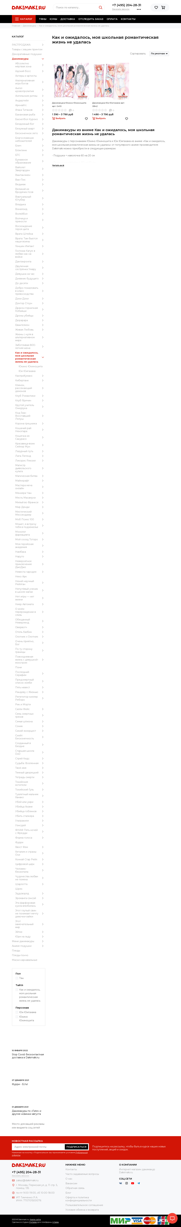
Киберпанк (30, 380)
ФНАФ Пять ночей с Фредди (30, 832)
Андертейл (30, 100)
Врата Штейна (30, 233)
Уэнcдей (30, 825)
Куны (53, 19)
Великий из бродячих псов (30, 191)
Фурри (19, 842)
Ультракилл (30, 820)
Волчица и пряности (30, 220)
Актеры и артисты (26, 75)
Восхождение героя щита (30, 228)
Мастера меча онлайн (30, 487)
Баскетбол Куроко (30, 119)
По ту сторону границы (30, 650)
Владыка (30, 204)
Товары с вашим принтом (27, 49)
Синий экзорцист (30, 730)
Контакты (128, 19)
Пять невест (30, 687)
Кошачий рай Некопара (30, 430)
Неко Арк (21, 576)
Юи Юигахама (27, 371)
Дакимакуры (28, 58)
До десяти (30, 283)
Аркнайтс (30, 105)
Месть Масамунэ (30, 497)
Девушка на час (30, 273)
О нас (68, 1178)
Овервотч (30, 627)
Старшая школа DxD (30, 752)
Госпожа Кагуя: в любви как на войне (30, 253)
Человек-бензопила (30, 870)
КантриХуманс (30, 375)
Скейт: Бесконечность (30, 737)
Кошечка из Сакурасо (30, 437)
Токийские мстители (30, 783)
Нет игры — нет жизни (30, 598)
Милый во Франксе (30, 502)
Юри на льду (30, 936)
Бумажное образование (30, 161)
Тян (21, 978)
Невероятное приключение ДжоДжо (30, 564)
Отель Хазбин (30, 631)
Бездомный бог (30, 123)
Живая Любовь (30, 329)
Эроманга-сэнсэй (30, 898)
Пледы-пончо (20, 955)
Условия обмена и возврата (82, 1209)
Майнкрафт (30, 480)
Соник (30, 726)
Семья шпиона (30, 721)
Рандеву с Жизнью (30, 692)
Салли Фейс (30, 709)
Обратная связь (74, 1188)
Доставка (67, 19)
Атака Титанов (30, 109)
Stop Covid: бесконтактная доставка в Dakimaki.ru (28, 1056)
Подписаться (76, 1146)
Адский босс (30, 71)
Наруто (30, 556)
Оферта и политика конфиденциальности (78, 1199)
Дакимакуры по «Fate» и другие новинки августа (26, 1112)
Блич (30, 145)
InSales (55, 1222)
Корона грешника (30, 423)
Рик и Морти (23, 704)
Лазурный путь (30, 451)
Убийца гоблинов (30, 811)
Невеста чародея (30, 571)
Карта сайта (35, 1219)
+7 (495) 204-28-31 (126, 5)
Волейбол (30, 213)
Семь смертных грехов (30, 715)
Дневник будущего (30, 278)
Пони (18, 667)
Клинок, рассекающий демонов (30, 388)
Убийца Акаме (30, 806)
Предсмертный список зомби (30, 681)
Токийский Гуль (30, 789)
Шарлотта (30, 884)
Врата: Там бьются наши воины (30, 240)
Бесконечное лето (30, 133)
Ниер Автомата (30, 604)
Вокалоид (30, 209)
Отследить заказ (90, 19)
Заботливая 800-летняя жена (30, 347)
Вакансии (71, 1183)
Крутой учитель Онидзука (30, 407)
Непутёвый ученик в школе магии (30, 590)
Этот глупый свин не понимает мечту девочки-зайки (30, 913)
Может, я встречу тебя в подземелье (30, 526)
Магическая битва (30, 475)
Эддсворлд (30, 893)
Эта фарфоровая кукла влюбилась (30, 904)
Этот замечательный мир (30, 924)
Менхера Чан (30, 493)
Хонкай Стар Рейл (30, 859)
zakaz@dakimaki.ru (27, 1180)
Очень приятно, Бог (30, 643)
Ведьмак (30, 184)
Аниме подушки (28, 945)
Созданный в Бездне (30, 745)
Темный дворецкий (30, 772)
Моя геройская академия (30, 546)
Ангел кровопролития (30, 90)
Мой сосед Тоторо (30, 539)
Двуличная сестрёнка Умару (30, 268)
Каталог (23, 19)
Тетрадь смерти (30, 777)
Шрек (18, 888)
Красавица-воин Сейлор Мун (30, 445)
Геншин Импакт (30, 246)
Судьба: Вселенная (30, 763)
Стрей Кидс (30, 758)
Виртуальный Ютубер (30, 198)
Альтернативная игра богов (30, 82)
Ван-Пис (30, 179)
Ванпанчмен (30, 175)
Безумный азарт (30, 128)
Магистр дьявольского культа (30, 468)
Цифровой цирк (30, 864)
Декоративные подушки (27, 54)
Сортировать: (138, 53)
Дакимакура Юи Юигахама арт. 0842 (108, 104)
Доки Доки (30, 298)
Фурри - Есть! (20, 1084)
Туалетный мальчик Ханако (30, 796)
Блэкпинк (30, 150)
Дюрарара (30, 320)
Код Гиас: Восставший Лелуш (30, 415)
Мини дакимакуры (28, 941)
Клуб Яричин (30, 400)
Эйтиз (30, 931)
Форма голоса (30, 837)
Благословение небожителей (30, 139)
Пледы (16, 950)
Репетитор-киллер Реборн (30, 698)
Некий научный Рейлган (30, 583)
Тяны (42, 19)
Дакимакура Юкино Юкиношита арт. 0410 (69, 104)
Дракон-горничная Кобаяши (30, 309)
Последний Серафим (30, 674)
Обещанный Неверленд (30, 621)
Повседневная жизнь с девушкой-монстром (30, 659)
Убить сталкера (30, 815)
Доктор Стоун (30, 303)
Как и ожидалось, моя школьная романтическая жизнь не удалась (30, 357)
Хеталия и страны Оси (30, 853)
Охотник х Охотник (30, 636)
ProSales (33, 1222)
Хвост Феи (30, 847)
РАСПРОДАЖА (28, 44)
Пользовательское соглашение (84, 1205)
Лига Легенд (30, 455)
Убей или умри (30, 801)
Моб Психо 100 (30, 519)
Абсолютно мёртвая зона (30, 65)
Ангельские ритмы (30, 95)
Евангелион (30, 324)
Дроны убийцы (30, 315)
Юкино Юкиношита (31, 366)
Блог (68, 1192)
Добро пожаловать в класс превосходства (30, 290)
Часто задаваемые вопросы (82, 1174)
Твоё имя (30, 767)
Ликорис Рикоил (30, 460)
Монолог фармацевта (30, 533)
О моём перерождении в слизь (30, 611)
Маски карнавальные (24, 959)
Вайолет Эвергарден (30, 169)
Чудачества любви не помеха (30, 878)
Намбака (30, 551)
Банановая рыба (30, 114)
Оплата (112, 19)
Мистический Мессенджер (30, 513)
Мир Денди (30, 507)
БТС (30, 154)
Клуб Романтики (30, 395)
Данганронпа (30, 261)
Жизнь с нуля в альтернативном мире (30, 337)
